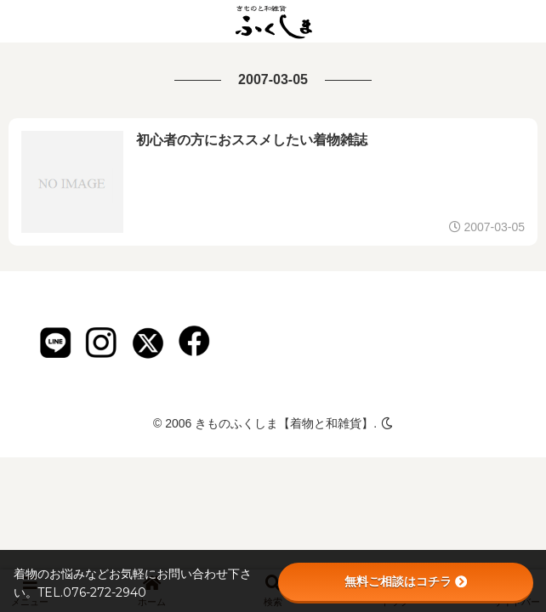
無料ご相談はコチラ (405, 581)
